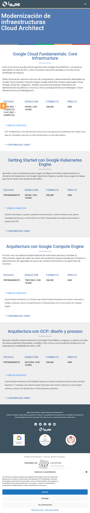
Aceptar (45, 492)
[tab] (45, 125)
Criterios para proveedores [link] (54, 412)
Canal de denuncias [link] (59, 417)
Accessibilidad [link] (68, 415)
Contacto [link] (37, 412)
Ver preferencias (45, 505)
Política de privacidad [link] (52, 510)
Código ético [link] (71, 417)
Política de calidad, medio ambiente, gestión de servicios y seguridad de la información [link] (34, 415)
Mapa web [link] (30, 412)
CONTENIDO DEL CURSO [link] (18, 144)
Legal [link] (43, 412)
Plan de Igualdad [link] (20, 417)
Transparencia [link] (78, 415)
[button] (86, 472)
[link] (3, 106)
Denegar (45, 498)
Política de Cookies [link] (37, 510)
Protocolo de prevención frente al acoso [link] (39, 417)
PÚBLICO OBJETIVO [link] (16, 125)
